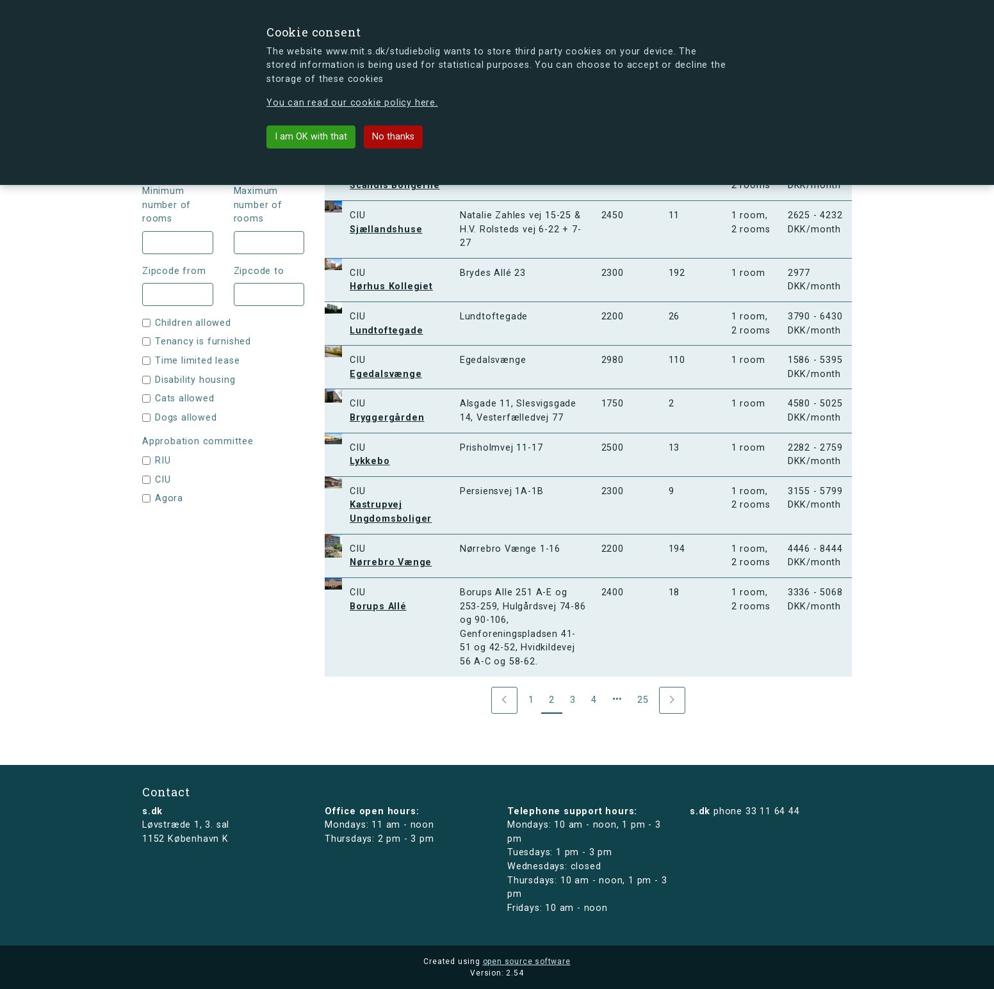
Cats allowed (185, 398)
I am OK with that (311, 136)
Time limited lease (197, 360)
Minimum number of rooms (166, 205)
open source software (527, 961)
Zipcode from (174, 271)
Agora (169, 498)
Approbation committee (198, 441)
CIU (162, 479)
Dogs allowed (186, 417)
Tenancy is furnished (203, 341)
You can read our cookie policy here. (352, 102)
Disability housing (195, 379)
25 (643, 700)
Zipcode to (259, 271)
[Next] (672, 700)
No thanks (393, 136)
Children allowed (193, 323)
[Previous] (504, 700)
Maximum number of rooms (258, 205)
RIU (162, 460)
